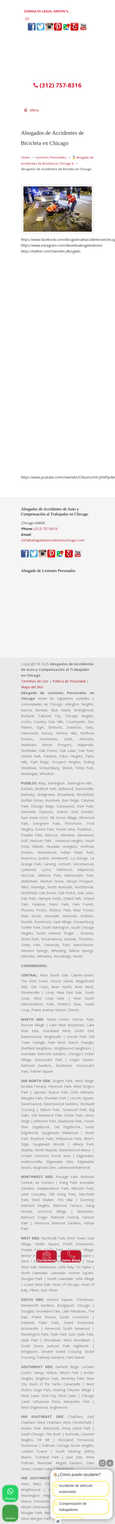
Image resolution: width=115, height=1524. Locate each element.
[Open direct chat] (102, 1463)
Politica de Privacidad (69, 681)
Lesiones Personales (50, 157)
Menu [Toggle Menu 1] (31, 110)
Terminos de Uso (34, 681)
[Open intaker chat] (58, 1521)
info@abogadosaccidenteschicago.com (60, 19)
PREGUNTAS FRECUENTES (58, 4)
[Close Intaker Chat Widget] (109, 1463)
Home (25, 157)
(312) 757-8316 (80, 11)
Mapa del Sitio (32, 687)
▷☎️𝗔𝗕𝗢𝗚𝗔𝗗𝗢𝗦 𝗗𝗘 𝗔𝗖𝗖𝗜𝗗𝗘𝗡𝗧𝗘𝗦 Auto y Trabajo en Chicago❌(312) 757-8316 (57, 54)
